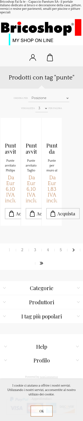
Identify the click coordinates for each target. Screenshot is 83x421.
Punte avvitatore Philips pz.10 (10, 148)
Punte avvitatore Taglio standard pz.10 (31, 148)
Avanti (73, 250)
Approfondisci (41, 399)
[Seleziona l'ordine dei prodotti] (48, 98)
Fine (41, 263)
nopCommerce (49, 376)
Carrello (50, 57)
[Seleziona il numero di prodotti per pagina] (41, 108)
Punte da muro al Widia (51, 148)
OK (41, 411)
